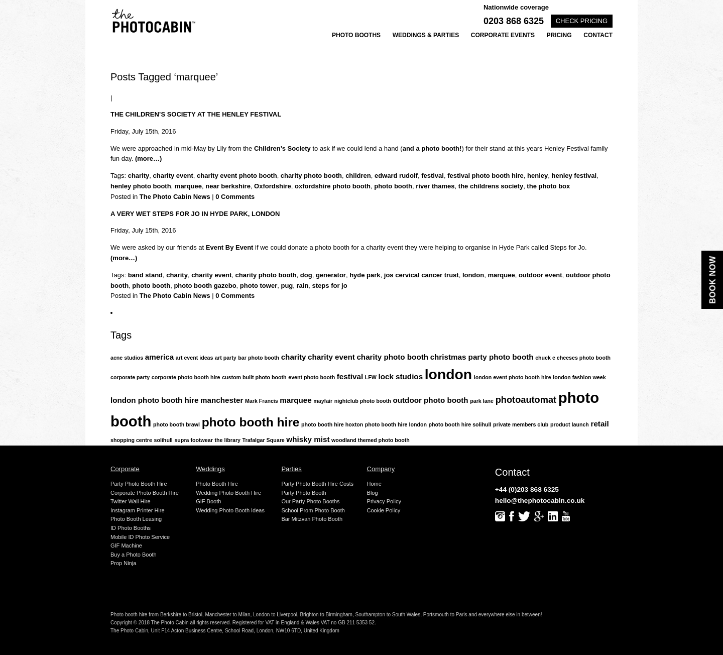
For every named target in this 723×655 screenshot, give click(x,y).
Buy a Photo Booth (133, 555)
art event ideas (194, 358)
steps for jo (329, 285)
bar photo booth (258, 358)
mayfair (322, 401)
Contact (598, 35)
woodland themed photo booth (370, 440)
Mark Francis (261, 401)
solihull (163, 440)
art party (225, 358)
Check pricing (582, 21)
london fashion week (579, 377)
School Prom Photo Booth (313, 510)
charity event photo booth (237, 175)
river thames (435, 186)
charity (139, 175)
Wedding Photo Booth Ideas (230, 510)
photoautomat (526, 399)
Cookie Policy (384, 510)
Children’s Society (282, 148)
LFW (371, 377)
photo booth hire (251, 422)
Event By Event (230, 247)
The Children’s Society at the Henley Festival (195, 114)
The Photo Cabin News (175, 196)
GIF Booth (208, 501)
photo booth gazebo (205, 285)
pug (287, 285)
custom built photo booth (254, 377)
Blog (372, 493)
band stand (145, 275)
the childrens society (490, 186)
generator (331, 275)
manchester (221, 400)
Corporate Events (503, 35)
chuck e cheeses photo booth (573, 358)
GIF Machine (126, 545)
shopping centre (131, 440)
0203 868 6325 (514, 21)
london (473, 275)
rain (303, 285)
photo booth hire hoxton (332, 424)
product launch (569, 424)
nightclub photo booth (362, 401)
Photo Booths (356, 35)
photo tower (258, 285)
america (159, 357)
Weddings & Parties (426, 35)
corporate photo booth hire (186, 377)
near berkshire (228, 186)
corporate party (130, 377)
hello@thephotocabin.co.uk (540, 500)
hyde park (364, 275)
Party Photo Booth (303, 493)
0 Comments (235, 196)
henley (537, 175)
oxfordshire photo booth (333, 186)
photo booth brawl (176, 424)
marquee (188, 186)
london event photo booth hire (512, 377)
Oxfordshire (272, 186)
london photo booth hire (154, 400)
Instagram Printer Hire (137, 510)
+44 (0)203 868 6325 (527, 489)
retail (599, 423)
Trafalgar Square (264, 440)
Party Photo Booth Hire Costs (317, 484)
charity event (173, 175)
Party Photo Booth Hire (138, 484)
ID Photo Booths (130, 528)
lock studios (400, 376)
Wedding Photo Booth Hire (228, 493)
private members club (520, 424)
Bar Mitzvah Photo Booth (311, 519)
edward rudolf (396, 175)
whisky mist (307, 439)
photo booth (393, 186)
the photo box (548, 186)
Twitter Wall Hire (130, 501)
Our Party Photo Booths (310, 501)
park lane (482, 401)
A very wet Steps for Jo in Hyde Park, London (195, 213)
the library (227, 440)
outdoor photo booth (430, 400)
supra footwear (193, 440)
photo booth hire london (396, 424)
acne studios (126, 358)
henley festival (574, 175)
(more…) (148, 158)
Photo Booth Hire (217, 484)
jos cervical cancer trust (421, 275)
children (358, 175)
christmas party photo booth (482, 357)
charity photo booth (311, 175)
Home (374, 484)
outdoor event (540, 275)
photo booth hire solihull (460, 424)
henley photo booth (140, 186)
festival (432, 175)
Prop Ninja (123, 563)
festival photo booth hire (485, 175)
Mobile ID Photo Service (140, 537)
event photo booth (311, 377)
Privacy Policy (384, 501)
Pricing (559, 35)
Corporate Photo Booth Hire (144, 493)
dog (306, 275)
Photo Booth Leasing (136, 519)
